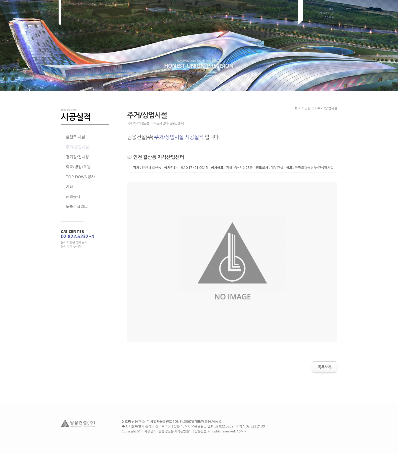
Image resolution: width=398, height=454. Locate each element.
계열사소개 (215, 15)
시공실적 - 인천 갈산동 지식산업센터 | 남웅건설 (88, 13)
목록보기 (324, 366)
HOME (329, 8)
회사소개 (181, 15)
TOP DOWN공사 (80, 176)
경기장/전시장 (77, 156)
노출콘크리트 (77, 206)
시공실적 (249, 15)
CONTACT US (324, 12)
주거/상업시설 (77, 146)
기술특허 (281, 15)
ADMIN (329, 16)
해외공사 (73, 196)
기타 (69, 186)
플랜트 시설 (75, 137)
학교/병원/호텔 (78, 166)
